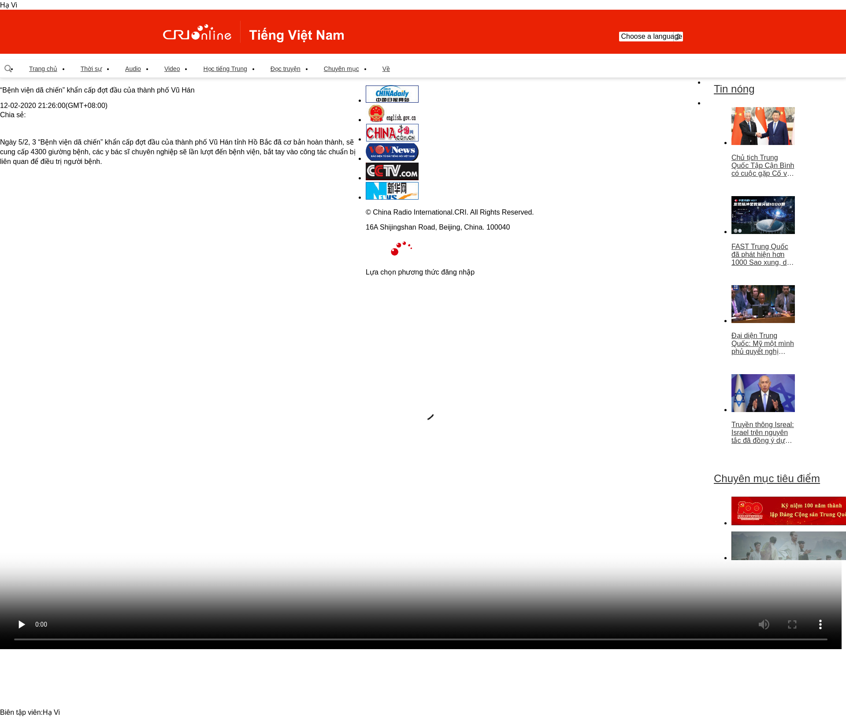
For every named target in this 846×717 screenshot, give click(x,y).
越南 (253, 32)
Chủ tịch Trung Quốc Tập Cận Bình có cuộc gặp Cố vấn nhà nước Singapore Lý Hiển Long (763, 166)
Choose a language (651, 36)
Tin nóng (734, 89)
